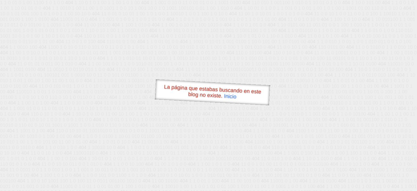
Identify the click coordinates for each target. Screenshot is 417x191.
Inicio (230, 96)
